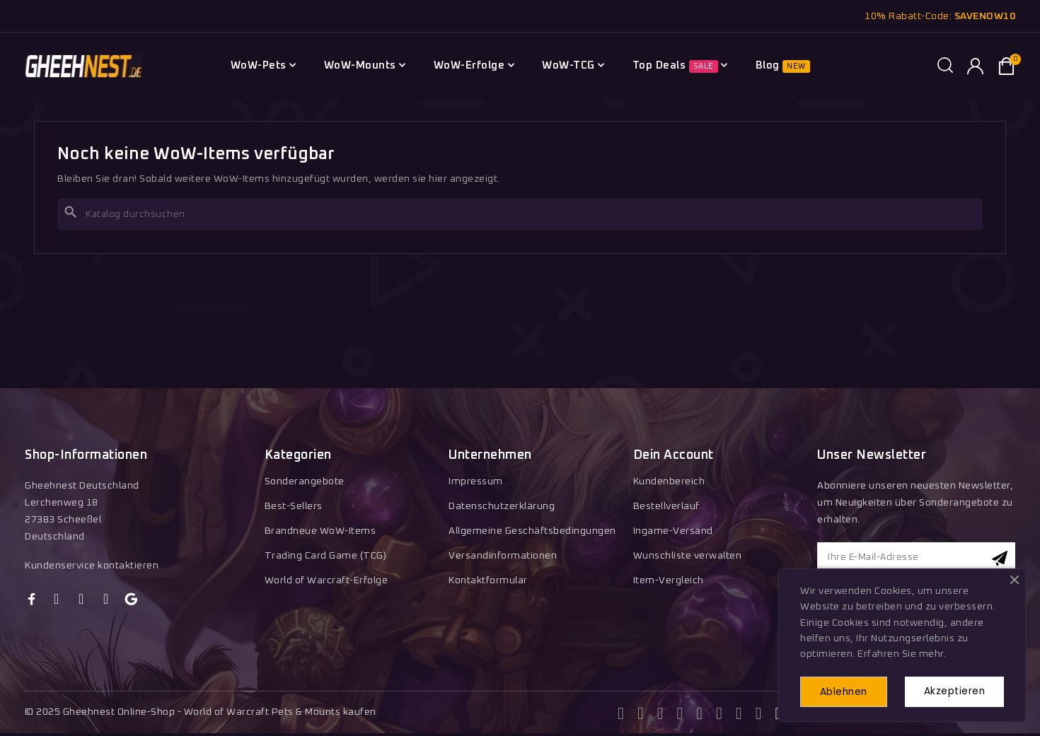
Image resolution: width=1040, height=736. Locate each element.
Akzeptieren (952, 691)
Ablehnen (847, 691)
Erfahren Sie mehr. (901, 653)
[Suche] (520, 214)
